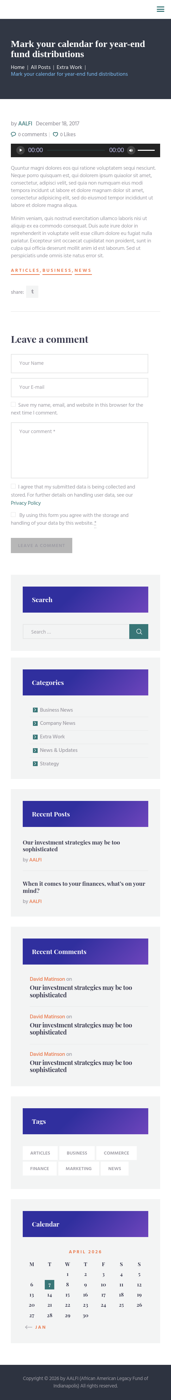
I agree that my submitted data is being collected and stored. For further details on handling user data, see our (73, 495)
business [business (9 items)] (77, 1153)
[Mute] (131, 150)
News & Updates (59, 750)
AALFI (22, 123)
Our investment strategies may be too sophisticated (71, 846)
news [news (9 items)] (114, 1169)
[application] (85, 150)
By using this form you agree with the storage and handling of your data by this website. (70, 519)
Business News (56, 710)
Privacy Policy (26, 503)
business (57, 271)
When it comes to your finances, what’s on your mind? (84, 887)
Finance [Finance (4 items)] (39, 1169)
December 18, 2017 (57, 123)
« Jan (38, 1327)
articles (25, 271)
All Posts (41, 67)
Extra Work (69, 67)
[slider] (76, 150)
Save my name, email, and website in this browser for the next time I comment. (77, 409)
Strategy (49, 764)
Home (18, 67)
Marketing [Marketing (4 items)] (79, 1169)
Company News (57, 723)
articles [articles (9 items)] (40, 1153)
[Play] (20, 150)
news (83, 271)
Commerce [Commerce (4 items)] (116, 1153)
